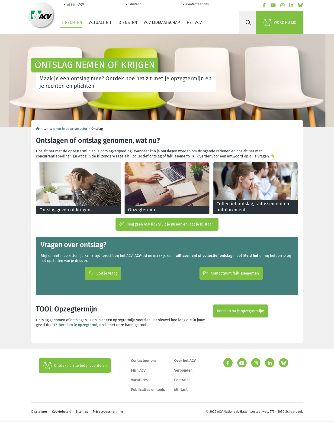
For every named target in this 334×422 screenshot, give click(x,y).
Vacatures (139, 381)
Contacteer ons (197, 4)
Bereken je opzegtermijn (80, 326)
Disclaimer (39, 413)
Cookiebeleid (61, 413)
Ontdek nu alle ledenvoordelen (75, 366)
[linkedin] (291, 5)
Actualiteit (100, 22)
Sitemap (82, 413)
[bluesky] (300, 5)
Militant (135, 4)
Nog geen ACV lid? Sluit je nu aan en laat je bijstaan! (167, 225)
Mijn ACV (75, 5)
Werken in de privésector (68, 129)
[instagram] (282, 5)
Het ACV (194, 22)
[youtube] (273, 5)
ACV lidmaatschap (162, 22)
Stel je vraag (103, 274)
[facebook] (264, 5)
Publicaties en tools (148, 390)
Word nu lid (279, 22)
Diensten (128, 22)
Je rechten (71, 22)
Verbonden (183, 371)
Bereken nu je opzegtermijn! (240, 312)
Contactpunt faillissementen (231, 274)
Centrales (182, 381)
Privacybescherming (108, 413)
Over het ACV (185, 361)
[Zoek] (248, 22)
